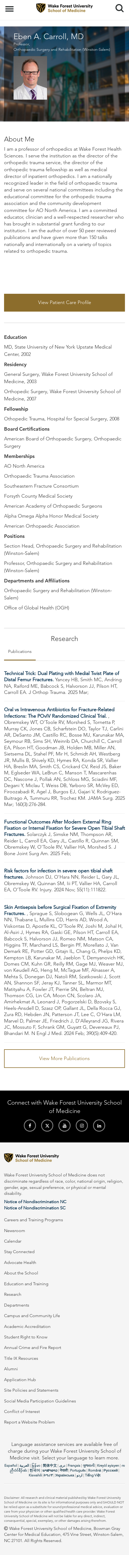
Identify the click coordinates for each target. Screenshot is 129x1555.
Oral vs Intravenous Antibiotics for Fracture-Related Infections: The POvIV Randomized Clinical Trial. (59, 713)
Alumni (11, 1368)
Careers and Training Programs (33, 1219)
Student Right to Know (25, 1337)
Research (12, 1294)
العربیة (24, 1465)
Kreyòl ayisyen (108, 1465)
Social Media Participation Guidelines (40, 1401)
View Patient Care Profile (64, 302)
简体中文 (50, 1465)
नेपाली (64, 1470)
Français (74, 1465)
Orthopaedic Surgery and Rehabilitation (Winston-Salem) (62, 49)
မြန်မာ (36, 1465)
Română (94, 1470)
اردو (79, 1475)
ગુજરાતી (89, 1465)
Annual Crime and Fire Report (32, 1347)
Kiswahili (35, 1475)
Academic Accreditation (27, 1326)
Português (78, 1470)
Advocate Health (20, 1262)
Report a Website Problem (29, 1422)
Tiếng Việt (92, 1475)
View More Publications (64, 1058)
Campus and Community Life (32, 1315)
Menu (10, 6)
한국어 (34, 1470)
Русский (111, 1470)
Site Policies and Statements (31, 1390)
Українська (64, 1475)
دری (62, 1465)
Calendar (12, 1241)
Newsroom (14, 1230)
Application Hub (20, 1379)
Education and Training (26, 1283)
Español (10, 1465)
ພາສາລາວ (49, 1470)
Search (117, 6)
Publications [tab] (20, 651)
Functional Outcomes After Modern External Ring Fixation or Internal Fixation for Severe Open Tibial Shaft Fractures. (64, 828)
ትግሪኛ (48, 1475)
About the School (21, 1273)
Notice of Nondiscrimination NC (35, 1201)
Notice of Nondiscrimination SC (34, 1207)
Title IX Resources (21, 1358)
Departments (16, 1305)
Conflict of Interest (22, 1411)
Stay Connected (19, 1251)
